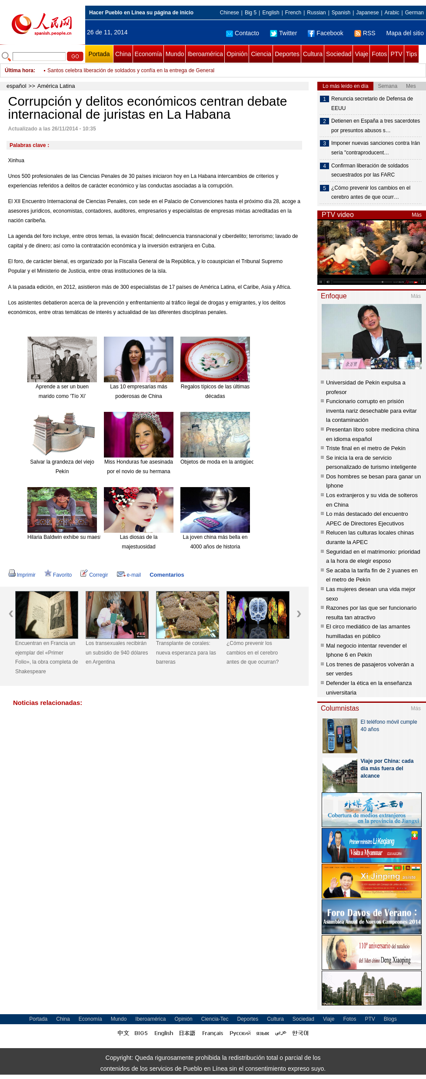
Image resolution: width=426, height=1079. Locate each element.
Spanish (341, 13)
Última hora (19, 70)
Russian (316, 13)
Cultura (313, 53)
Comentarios (167, 574)
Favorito (58, 575)
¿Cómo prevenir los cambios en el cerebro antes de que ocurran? (252, 652)
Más (417, 215)
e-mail (129, 575)
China (123, 53)
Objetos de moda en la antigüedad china (227, 462)
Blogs (390, 1019)
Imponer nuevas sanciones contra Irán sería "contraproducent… (375, 148)
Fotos (379, 53)
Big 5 (250, 13)
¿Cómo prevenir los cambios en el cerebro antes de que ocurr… (370, 192)
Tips (411, 53)
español (17, 86)
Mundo (175, 53)
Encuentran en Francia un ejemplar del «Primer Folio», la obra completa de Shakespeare (46, 657)
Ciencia (261, 53)
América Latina (56, 86)
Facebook (325, 33)
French (293, 13)
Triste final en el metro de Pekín (366, 448)
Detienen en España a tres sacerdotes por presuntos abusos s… (375, 126)
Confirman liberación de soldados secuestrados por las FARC (370, 170)
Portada (99, 53)
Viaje (361, 53)
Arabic (392, 13)
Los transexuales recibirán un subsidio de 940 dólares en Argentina (117, 652)
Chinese (229, 13)
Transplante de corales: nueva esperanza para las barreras (186, 652)
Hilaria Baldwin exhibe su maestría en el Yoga (80, 537)
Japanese (367, 13)
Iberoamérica (205, 53)
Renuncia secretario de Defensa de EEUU (372, 103)
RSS (365, 33)
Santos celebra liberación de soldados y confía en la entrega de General (130, 75)
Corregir (94, 575)
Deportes (287, 53)
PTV (396, 53)
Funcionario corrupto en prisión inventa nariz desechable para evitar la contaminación (371, 410)
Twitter (283, 33)
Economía (148, 53)
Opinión (236, 53)
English (270, 13)
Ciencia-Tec (215, 1019)
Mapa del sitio (405, 33)
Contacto (242, 33)
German (414, 13)
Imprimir (22, 575)
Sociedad (338, 53)
